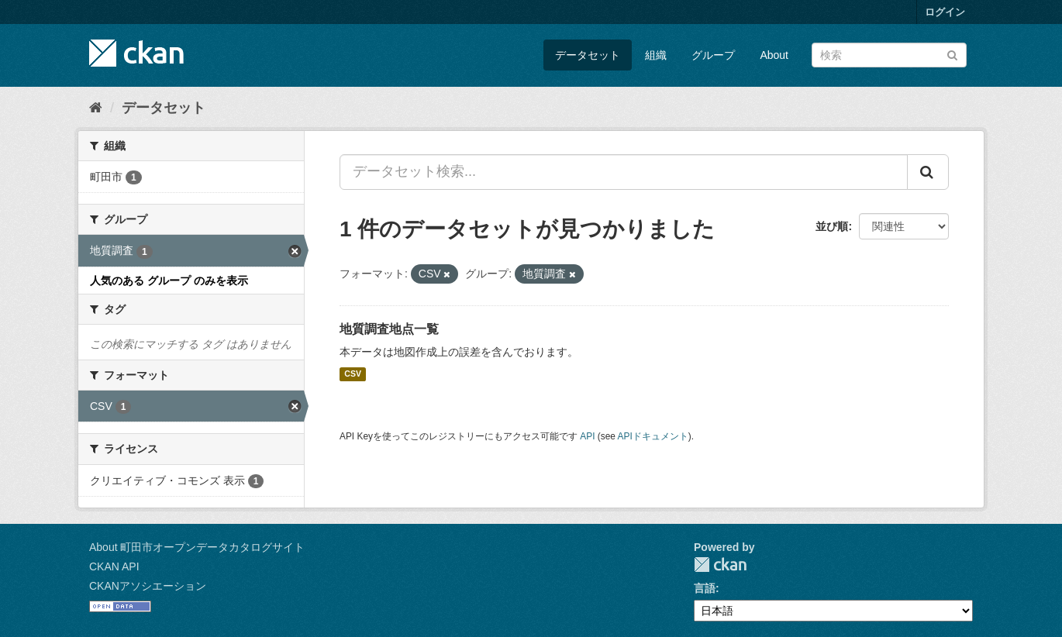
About (774, 55)
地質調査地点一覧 (389, 329)
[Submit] (952, 53)
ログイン (945, 12)
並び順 (831, 226)
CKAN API (114, 566)
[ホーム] (95, 107)
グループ (713, 55)
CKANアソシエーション (147, 586)
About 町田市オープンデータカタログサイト (197, 547)
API (587, 436)
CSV (352, 374)
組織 (656, 55)
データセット (587, 55)
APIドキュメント (653, 436)
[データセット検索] (889, 55)
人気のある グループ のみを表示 (169, 280)
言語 (704, 588)
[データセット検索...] (624, 172)
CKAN (720, 564)
